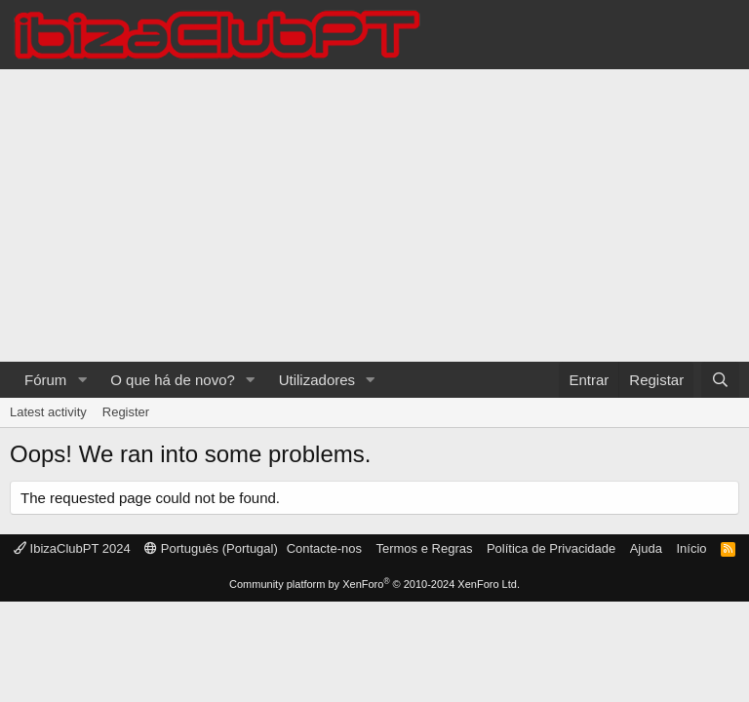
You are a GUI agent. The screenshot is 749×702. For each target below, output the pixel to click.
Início (691, 548)
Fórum (45, 379)
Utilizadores (317, 379)
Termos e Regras (423, 548)
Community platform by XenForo (374, 584)
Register (125, 412)
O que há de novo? (172, 379)
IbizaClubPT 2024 (72, 548)
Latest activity (48, 412)
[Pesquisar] (720, 380)
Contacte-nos (324, 548)
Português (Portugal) (211, 548)
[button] (82, 380)
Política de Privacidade (551, 548)
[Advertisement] (374, 215)
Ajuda (646, 548)
